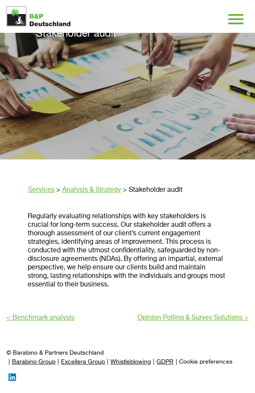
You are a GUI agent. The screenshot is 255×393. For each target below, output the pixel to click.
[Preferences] (205, 362)
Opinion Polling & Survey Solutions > (193, 318)
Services (41, 190)
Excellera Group (83, 362)
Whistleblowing (130, 362)
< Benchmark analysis (40, 318)
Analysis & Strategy (91, 190)
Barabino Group (33, 362)
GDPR (165, 362)
